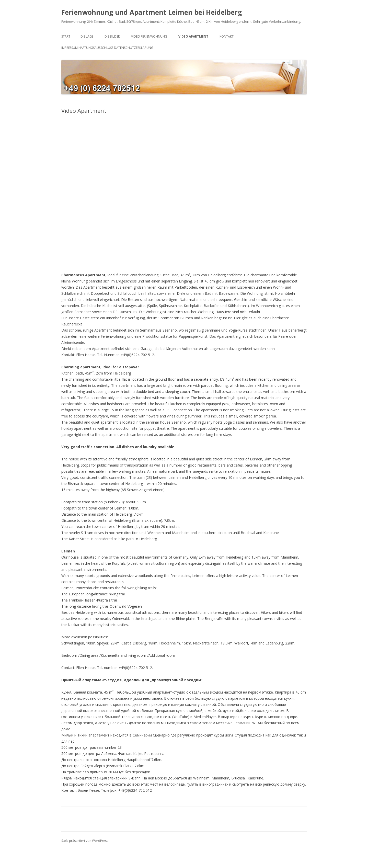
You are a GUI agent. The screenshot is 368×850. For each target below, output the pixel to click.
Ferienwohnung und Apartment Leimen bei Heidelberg (151, 12)
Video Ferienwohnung (149, 36)
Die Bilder (112, 36)
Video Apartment (193, 36)
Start (65, 36)
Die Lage (86, 36)
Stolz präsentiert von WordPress (84, 840)
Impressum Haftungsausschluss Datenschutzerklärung (107, 48)
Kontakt (227, 36)
